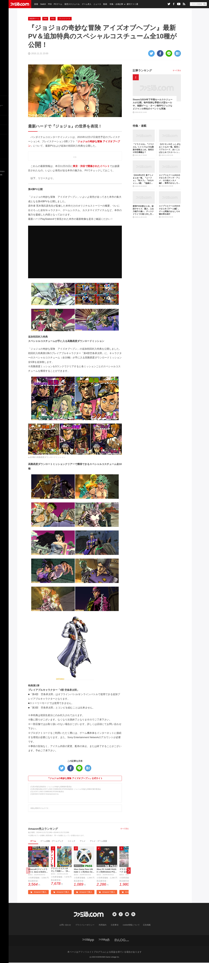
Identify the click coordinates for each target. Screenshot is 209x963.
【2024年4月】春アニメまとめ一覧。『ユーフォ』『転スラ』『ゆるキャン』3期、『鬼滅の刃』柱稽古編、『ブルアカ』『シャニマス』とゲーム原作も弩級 (143, 179)
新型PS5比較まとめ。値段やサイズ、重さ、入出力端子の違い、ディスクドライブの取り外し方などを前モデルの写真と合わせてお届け (143, 210)
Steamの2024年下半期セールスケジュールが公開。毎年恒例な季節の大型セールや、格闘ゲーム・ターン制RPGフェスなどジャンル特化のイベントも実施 (153, 104)
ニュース (95, 4)
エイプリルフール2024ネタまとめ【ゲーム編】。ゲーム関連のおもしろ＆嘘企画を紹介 (169, 210)
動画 (103, 4)
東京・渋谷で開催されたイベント (91, 166)
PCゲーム (57, 4)
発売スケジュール (70, 4)
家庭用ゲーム (34, 19)
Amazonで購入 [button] (38, 893)
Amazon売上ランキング (43, 828)
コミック (71, 841)
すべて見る (124, 829)
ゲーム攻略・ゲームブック (51, 841)
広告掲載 (142, 925)
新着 (36, 4)
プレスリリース (64, 19)
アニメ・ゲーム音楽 (98, 841)
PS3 (52, 19)
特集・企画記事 (114, 4)
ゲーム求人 (85, 4)
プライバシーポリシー (87, 925)
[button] (129, 871)
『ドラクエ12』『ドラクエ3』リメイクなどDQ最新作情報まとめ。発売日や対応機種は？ (143, 148)
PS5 (49, 4)
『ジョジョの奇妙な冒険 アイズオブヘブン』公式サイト (74, 778)
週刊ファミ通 (130, 4)
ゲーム (33, 841)
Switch (42, 4)
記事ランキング (142, 70)
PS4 (45, 19)
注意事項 (113, 925)
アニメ (82, 841)
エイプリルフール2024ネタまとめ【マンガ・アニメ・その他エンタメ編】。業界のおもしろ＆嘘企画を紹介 (169, 179)
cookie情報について (128, 925)
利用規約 (102, 925)
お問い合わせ (69, 925)
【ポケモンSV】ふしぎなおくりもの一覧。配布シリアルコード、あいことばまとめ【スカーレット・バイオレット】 (170, 148)
